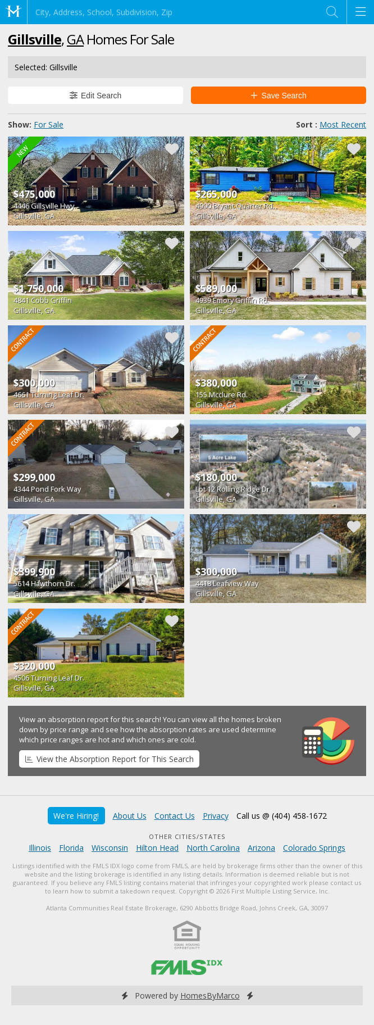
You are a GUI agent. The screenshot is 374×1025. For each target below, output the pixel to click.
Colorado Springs (314, 847)
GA (75, 39)
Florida (71, 847)
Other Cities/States (187, 836)
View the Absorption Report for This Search (109, 759)
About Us (130, 815)
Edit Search (96, 95)
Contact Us (174, 815)
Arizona (261, 847)
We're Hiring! (76, 815)
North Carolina (213, 847)
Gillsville (34, 39)
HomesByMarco (210, 995)
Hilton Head (157, 847)
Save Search (278, 95)
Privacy (216, 815)
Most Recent (343, 124)
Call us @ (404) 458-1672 (281, 815)
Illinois (40, 847)
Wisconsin (110, 847)
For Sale (48, 124)
